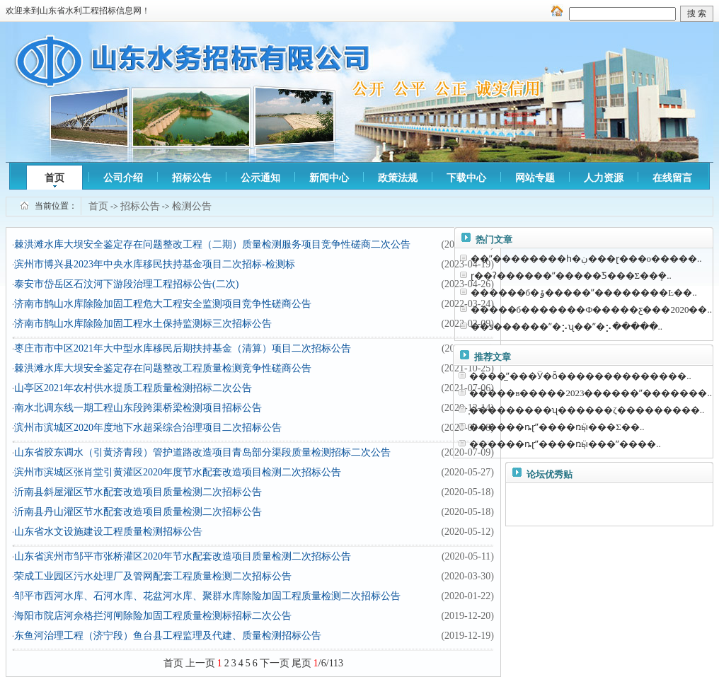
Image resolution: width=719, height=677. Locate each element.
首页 (54, 178)
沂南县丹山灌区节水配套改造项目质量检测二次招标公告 (138, 512)
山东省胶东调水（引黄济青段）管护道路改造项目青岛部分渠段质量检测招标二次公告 (202, 452)
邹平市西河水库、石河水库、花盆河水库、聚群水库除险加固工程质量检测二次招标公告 (207, 596)
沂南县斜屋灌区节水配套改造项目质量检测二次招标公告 (138, 492)
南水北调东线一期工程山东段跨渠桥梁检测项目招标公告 (138, 408)
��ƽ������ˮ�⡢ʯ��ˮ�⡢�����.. (567, 326)
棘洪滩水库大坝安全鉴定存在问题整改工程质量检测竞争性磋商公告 (162, 368)
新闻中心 (329, 178)
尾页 (301, 663)
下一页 (274, 663)
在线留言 (672, 178)
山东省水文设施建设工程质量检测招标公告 (108, 531)
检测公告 (192, 206)
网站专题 (535, 178)
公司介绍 (123, 178)
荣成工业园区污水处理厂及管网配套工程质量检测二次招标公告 (153, 576)
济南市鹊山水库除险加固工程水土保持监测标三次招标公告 (143, 323)
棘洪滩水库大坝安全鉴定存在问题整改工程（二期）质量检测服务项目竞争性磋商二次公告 (212, 244)
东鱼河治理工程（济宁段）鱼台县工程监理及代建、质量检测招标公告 (167, 635)
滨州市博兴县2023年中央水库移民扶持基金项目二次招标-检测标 (154, 264)
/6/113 (328, 663)
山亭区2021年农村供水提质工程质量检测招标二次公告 (133, 388)
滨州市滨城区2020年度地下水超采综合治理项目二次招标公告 (148, 427)
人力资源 (603, 178)
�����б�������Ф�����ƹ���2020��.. (591, 309)
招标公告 (192, 178)
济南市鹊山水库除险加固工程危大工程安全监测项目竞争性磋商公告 (162, 304)
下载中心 (466, 178)
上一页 (200, 663)
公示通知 (260, 178)
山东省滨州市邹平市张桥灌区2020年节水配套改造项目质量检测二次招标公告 (182, 556)
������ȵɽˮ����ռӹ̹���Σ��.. (556, 427)
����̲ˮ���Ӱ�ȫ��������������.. (580, 376)
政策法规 (398, 178)
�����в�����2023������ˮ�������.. (590, 393)
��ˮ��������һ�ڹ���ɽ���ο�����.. (586, 258)
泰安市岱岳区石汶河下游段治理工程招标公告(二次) (126, 284)
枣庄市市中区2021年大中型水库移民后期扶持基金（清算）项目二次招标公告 (182, 348)
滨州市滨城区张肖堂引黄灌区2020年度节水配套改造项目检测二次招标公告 (177, 472)
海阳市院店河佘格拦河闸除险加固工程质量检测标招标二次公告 (153, 616)
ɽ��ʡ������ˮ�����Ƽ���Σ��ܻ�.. (571, 275)
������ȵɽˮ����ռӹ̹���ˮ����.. (565, 444)
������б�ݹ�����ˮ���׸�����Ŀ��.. (584, 292)
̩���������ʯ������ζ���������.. (586, 410)
